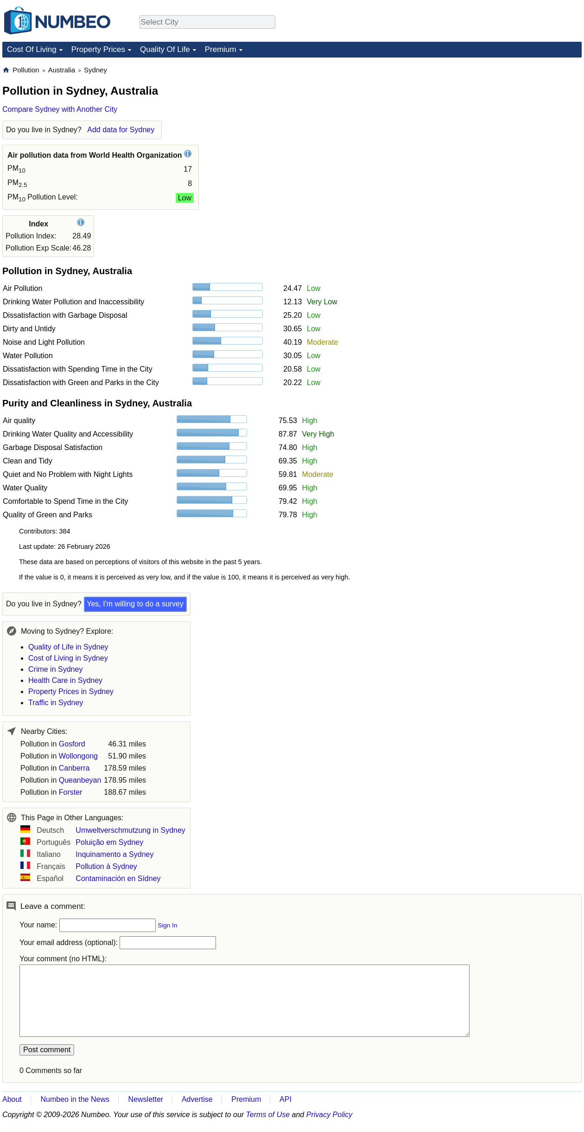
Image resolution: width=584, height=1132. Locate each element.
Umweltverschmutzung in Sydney (130, 830)
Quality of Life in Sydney (68, 647)
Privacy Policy (329, 1115)
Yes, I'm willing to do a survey (135, 604)
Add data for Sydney (120, 130)
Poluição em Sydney (109, 842)
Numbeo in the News (74, 1099)
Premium (220, 49)
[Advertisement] (512, 123)
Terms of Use (268, 1115)
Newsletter (146, 1099)
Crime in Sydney (55, 669)
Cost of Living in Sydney (68, 658)
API (285, 1099)
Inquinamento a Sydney (114, 854)
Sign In (167, 925)
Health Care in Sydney (65, 680)
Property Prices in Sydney (71, 691)
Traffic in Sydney (55, 703)
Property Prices (98, 49)
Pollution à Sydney (106, 866)
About (12, 1099)
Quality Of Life (165, 49)
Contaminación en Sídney (118, 878)
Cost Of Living (32, 49)
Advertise (197, 1099)
